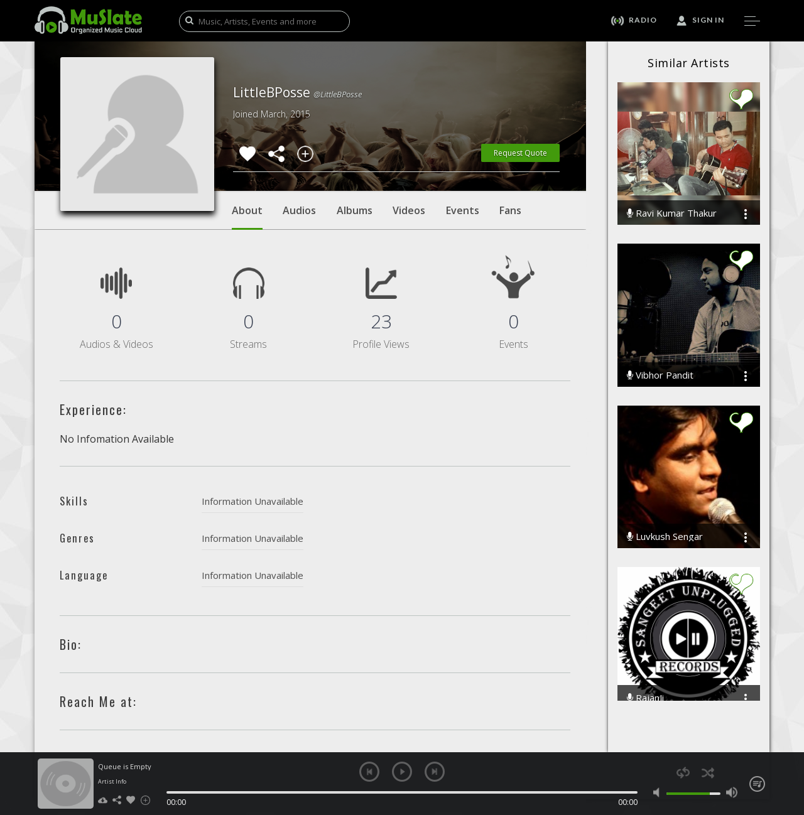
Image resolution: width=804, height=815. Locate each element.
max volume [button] (731, 792)
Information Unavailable (252, 501)
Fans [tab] (510, 210)
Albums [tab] (354, 210)
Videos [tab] (409, 210)
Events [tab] (462, 210)
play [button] (402, 772)
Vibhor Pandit (660, 375)
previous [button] (369, 772)
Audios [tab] (299, 210)
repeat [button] (683, 772)
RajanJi (645, 698)
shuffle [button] (707, 772)
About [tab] (247, 216)
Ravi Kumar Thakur (672, 213)
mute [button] (659, 792)
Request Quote (520, 153)
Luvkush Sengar (665, 536)
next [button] (435, 772)
